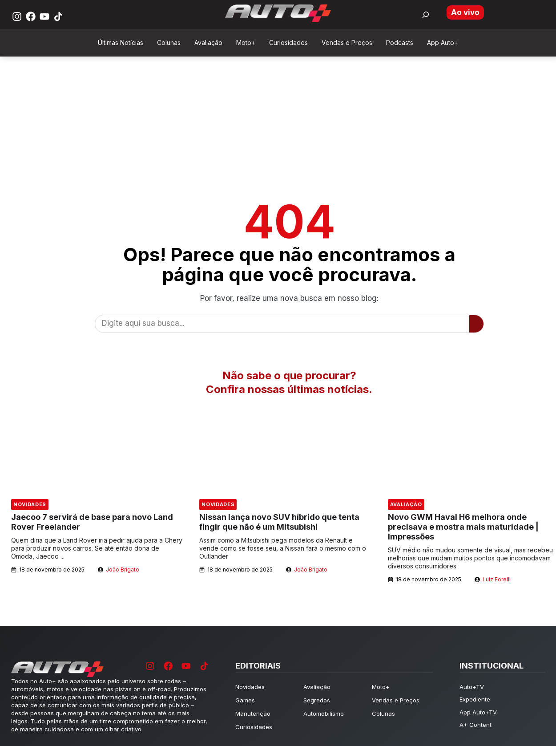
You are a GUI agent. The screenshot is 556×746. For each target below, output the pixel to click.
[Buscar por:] (425, 14)
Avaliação (406, 504)
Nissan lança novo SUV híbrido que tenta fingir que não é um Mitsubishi (279, 521)
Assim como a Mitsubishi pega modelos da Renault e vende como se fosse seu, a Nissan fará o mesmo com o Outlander (282, 548)
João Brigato (122, 569)
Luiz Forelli (497, 579)
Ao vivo (465, 12)
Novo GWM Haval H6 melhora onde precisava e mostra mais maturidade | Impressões (463, 526)
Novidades (29, 504)
